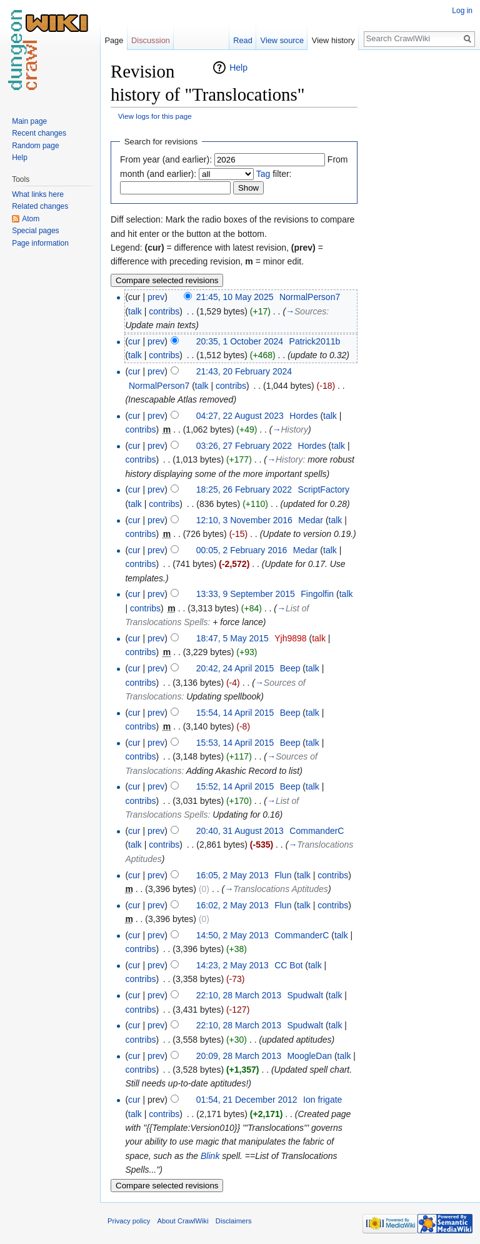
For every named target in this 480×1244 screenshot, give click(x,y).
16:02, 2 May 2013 (232, 905)
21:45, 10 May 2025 (235, 297)
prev (156, 297)
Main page (29, 121)
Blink (210, 1156)
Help (238, 68)
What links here (38, 194)
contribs (164, 311)
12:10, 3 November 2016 (244, 520)
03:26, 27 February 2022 (244, 446)
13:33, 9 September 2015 (245, 594)
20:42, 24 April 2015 (235, 668)
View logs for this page (155, 116)
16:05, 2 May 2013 (232, 875)
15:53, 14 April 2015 (235, 743)
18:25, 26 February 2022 (244, 489)
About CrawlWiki (183, 1221)
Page (113, 40)
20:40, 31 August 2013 (240, 831)
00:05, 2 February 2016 (242, 550)
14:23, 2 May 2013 (232, 965)
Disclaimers (234, 1221)
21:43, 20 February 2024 (244, 371)
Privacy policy (129, 1221)
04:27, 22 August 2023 (240, 416)
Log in (462, 10)
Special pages (35, 230)
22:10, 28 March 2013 (238, 995)
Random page (35, 145)
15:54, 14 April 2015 (235, 713)
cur (134, 341)
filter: (274, 174)
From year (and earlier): (166, 159)
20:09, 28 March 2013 (238, 1056)
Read (242, 40)
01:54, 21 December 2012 (247, 1100)
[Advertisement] (420, 247)
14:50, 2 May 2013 (232, 935)
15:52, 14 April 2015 (235, 786)
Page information (40, 243)
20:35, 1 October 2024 (239, 341)
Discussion (150, 40)
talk (135, 311)
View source (282, 40)
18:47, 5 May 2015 (232, 638)
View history (333, 40)
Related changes (40, 206)
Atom (30, 218)
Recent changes (39, 133)
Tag (263, 174)
